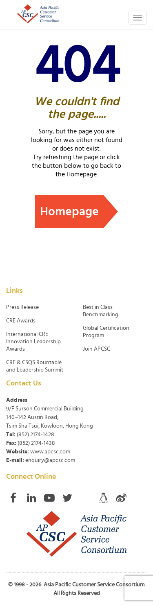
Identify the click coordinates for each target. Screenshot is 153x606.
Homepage (69, 211)
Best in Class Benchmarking (100, 311)
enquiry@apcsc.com (50, 460)
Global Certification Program (106, 331)
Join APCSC (96, 349)
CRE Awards (20, 321)
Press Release (22, 307)
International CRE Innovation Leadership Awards (33, 341)
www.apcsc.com (50, 452)
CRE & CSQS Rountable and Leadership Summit (34, 366)
